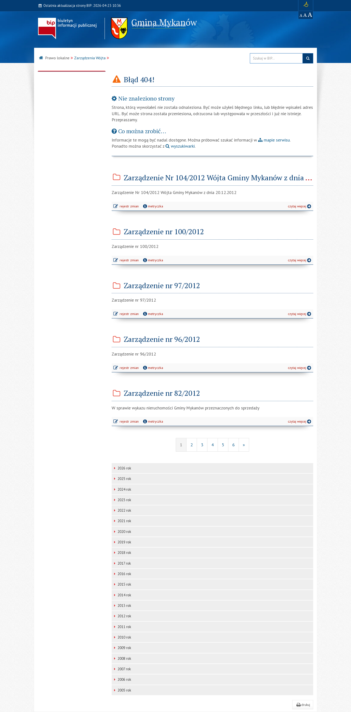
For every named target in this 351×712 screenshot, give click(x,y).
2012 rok (122, 616)
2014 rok (122, 595)
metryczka (152, 206)
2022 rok (122, 510)
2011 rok (122, 626)
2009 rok (122, 647)
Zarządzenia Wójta (90, 57)
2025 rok (122, 478)
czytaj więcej (300, 206)
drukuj (302, 704)
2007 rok (122, 669)
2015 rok (122, 584)
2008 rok (122, 658)
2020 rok (122, 531)
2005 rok (122, 690)
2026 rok (122, 468)
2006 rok (122, 679)
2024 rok (122, 489)
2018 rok (122, 552)
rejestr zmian (126, 206)
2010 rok (122, 637)
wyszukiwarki (180, 146)
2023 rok (122, 500)
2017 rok (122, 563)
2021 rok (122, 521)
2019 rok (122, 542)
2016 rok (122, 573)
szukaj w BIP (308, 58)
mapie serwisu (274, 140)
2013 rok (122, 605)
